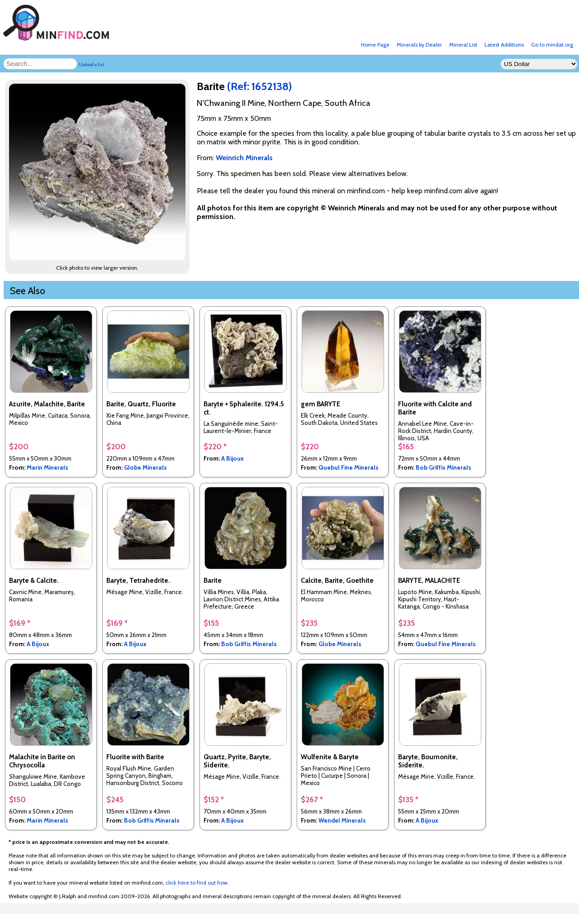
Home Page (375, 44)
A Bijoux (232, 458)
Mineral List (463, 44)
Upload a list (91, 64)
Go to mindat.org (552, 44)
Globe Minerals (145, 467)
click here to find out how (197, 882)
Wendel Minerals (342, 820)
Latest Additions (504, 44)
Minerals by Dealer (419, 44)
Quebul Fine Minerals (348, 467)
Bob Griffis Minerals (443, 467)
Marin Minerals (47, 467)
